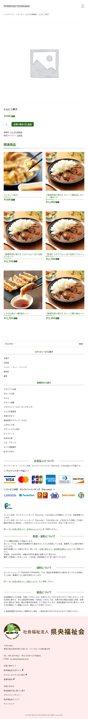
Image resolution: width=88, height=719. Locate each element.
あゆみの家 (8, 438)
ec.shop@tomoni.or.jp (19, 659)
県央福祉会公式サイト (12, 670)
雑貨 (5, 376)
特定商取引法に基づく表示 (14, 690)
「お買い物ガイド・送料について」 (25, 581)
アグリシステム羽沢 (11, 429)
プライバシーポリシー (12, 695)
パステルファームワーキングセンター (19, 407)
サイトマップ (9, 703)
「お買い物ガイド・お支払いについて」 (27, 529)
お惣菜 (19, 135)
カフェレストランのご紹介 (14, 674)
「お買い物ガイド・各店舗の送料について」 (56, 549)
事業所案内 (8, 679)
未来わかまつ (9, 416)
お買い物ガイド (10, 665)
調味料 (6, 371)
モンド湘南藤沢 (10, 447)
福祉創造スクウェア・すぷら (15, 420)
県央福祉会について (12, 699)
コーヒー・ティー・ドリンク (15, 367)
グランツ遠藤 (9, 402)
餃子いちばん (9, 451)
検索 (81, 343)
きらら (6, 398)
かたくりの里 (9, 393)
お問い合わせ (9, 686)
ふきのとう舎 (9, 424)
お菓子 (6, 358)
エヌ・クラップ (10, 442)
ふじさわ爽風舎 (16, 132)
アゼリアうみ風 (10, 389)
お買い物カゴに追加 (23, 124)
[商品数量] (7, 124)
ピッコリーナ (9, 433)
